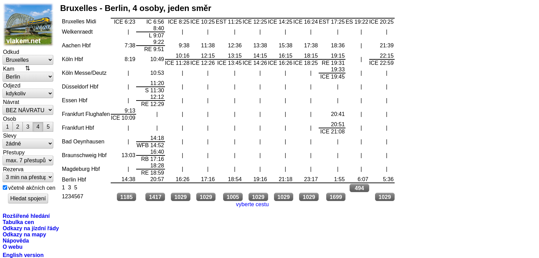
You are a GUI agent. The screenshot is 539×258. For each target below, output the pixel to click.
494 (359, 188)
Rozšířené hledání (26, 216)
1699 (336, 197)
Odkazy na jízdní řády (31, 228)
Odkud (11, 52)
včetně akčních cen (31, 188)
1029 (180, 197)
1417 (155, 197)
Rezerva (13, 169)
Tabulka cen (18, 222)
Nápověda (16, 240)
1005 (233, 197)
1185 (126, 197)
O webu (13, 247)
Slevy (9, 135)
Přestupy (14, 152)
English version (23, 255)
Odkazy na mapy (24, 234)
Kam (8, 69)
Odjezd (12, 85)
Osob (9, 119)
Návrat (11, 102)
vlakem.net (28, 24)
